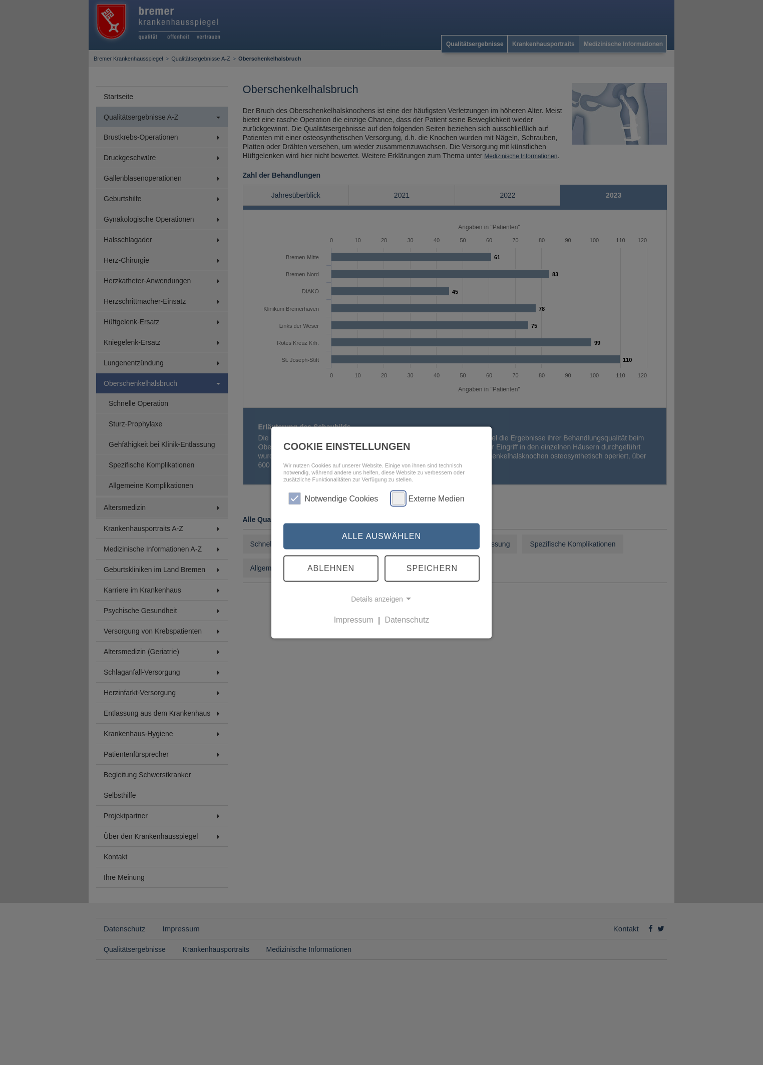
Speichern (432, 568)
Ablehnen (330, 568)
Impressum (353, 620)
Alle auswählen (381, 535)
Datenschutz (407, 620)
